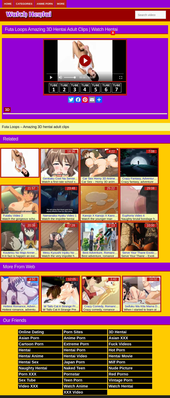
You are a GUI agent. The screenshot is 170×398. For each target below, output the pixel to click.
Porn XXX (27, 374)
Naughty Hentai (33, 368)
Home (8, 3)
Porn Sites (73, 332)
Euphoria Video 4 (133, 215)
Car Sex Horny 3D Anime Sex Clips (105, 178)
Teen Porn (73, 380)
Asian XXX (118, 338)
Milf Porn (117, 362)
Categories (24, 3)
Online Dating (31, 332)
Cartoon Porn (31, 344)
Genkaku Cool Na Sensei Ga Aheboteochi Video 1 (75, 178)
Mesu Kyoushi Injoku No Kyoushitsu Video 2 (71, 252)
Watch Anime (76, 386)
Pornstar (72, 374)
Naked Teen (74, 368)
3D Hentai (118, 332)
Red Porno (118, 374)
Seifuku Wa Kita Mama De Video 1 (147, 306)
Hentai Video (75, 356)
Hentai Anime (31, 356)
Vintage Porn (121, 380)
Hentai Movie (121, 356)
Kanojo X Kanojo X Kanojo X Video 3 (106, 215)
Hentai (25, 350)
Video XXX (28, 386)
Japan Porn (74, 362)
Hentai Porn (74, 350)
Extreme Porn (76, 344)
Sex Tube (27, 380)
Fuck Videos (120, 344)
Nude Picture (121, 368)
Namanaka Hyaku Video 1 (60, 215)
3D (7, 110)
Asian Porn (29, 338)
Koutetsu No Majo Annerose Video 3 (26, 252)
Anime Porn (45, 3)
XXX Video (73, 392)
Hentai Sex (29, 362)
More (61, 3)
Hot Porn (117, 350)
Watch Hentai (121, 386)
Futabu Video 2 (13, 215)
